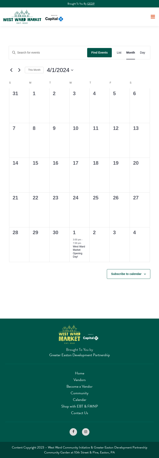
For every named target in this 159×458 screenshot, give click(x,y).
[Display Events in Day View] (142, 52)
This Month (34, 69)
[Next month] (19, 70)
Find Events (99, 52)
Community (79, 393)
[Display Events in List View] (119, 52)
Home (79, 373)
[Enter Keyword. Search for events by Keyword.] (48, 52)
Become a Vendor (79, 386)
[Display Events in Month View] (130, 52)
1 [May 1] (74, 232)
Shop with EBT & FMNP (79, 406)
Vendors (79, 379)
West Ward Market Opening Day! (79, 251)
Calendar (79, 399)
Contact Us (79, 413)
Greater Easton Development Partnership (79, 355)
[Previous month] (11, 70)
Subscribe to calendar (126, 274)
